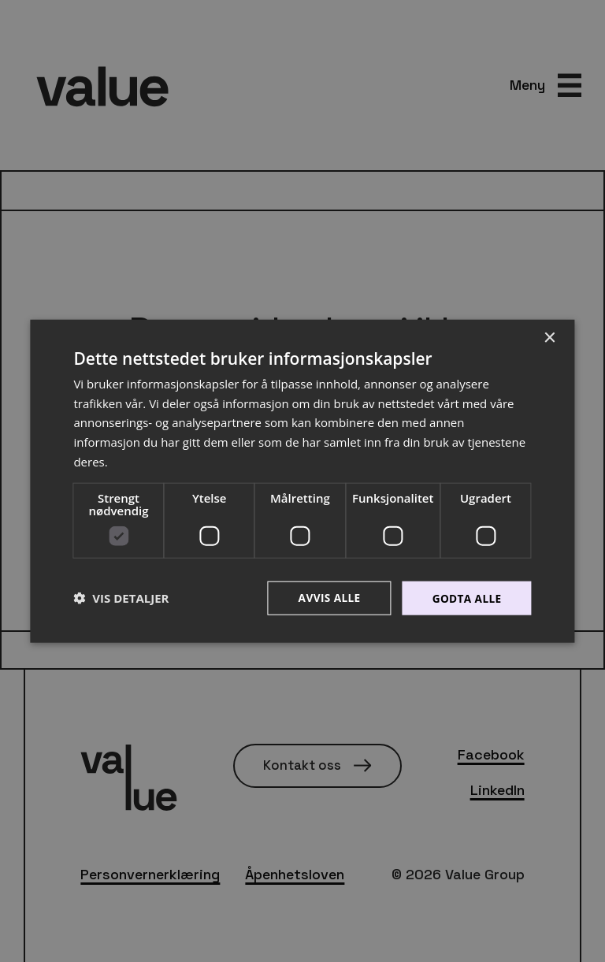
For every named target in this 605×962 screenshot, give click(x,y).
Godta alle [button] (465, 597)
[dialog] (302, 481)
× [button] (549, 338)
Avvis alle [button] (326, 597)
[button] (121, 598)
